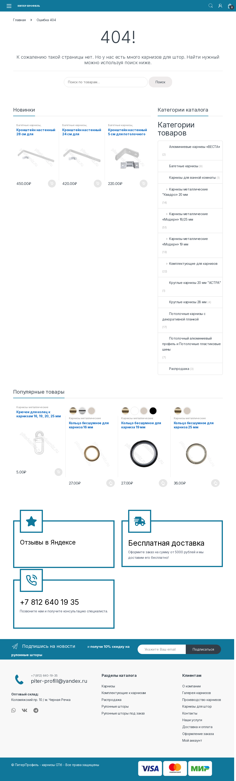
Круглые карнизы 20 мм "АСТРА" (191, 283)
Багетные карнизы (28, 125)
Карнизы (108, 686)
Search (210, 5)
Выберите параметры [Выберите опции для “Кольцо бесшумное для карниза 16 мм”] (110, 483)
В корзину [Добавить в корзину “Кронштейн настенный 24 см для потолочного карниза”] (97, 183)
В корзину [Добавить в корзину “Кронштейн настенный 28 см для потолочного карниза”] (51, 183)
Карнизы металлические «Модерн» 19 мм (185, 241)
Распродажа (175, 369)
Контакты (189, 713)
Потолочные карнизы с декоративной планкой (184, 316)
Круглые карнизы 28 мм (184, 302)
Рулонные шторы (115, 706)
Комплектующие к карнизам (124, 693)
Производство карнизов (201, 700)
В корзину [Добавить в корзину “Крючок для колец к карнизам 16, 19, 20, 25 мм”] (58, 472)
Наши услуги (192, 720)
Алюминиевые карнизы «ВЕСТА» (191, 147)
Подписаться (203, 649)
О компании (191, 686)
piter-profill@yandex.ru (59, 681)
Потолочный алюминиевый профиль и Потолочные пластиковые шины (191, 343)
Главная (19, 20)
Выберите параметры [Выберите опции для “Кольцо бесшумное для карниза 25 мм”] (215, 483)
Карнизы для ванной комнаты (189, 177)
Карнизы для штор (197, 706)
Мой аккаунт (192, 740)
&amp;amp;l (37, 554)
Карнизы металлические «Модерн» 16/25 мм (185, 216)
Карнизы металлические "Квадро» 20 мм (185, 192)
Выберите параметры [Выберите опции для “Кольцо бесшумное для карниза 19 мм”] (163, 483)
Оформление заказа (198, 734)
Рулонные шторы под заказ (123, 713)
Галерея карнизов (196, 693)
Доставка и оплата (197, 727)
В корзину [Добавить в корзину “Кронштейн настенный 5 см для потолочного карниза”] (143, 183)
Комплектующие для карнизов (190, 263)
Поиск (160, 82)
